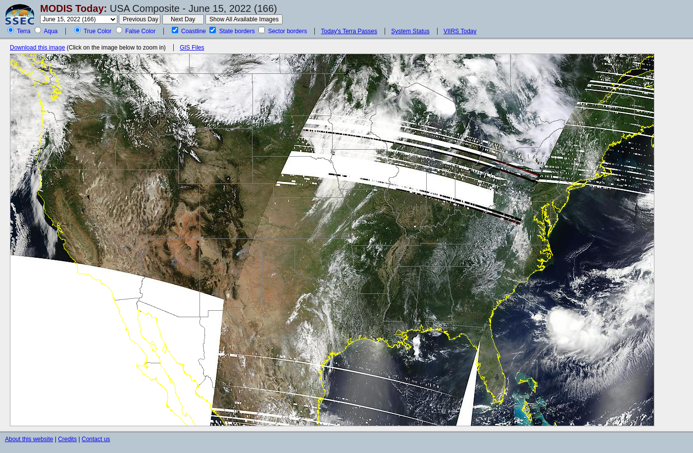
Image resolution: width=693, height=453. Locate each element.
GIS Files (192, 47)
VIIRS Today (460, 31)
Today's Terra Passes (349, 31)
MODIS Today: (73, 8)
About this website (29, 439)
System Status (410, 31)
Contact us (96, 439)
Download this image (37, 47)
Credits (67, 439)
